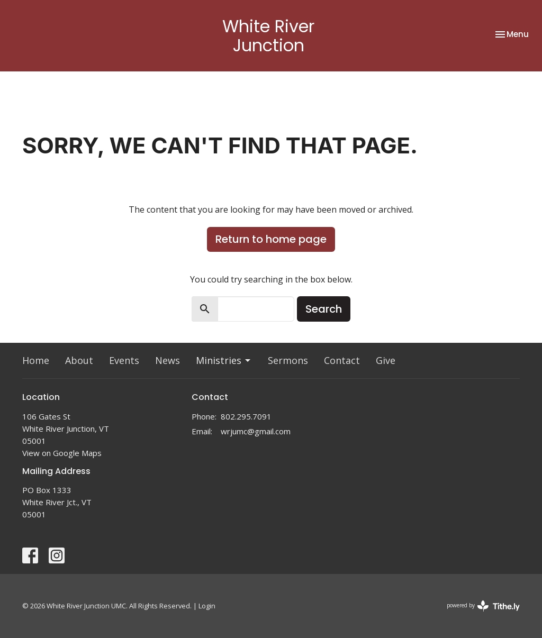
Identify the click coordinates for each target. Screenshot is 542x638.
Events (124, 360)
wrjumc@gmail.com (256, 431)
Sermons (288, 360)
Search (323, 309)
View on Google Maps (62, 453)
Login (206, 605)
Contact (342, 360)
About (79, 360)
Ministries (224, 360)
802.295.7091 (246, 416)
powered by (483, 606)
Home (35, 360)
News (167, 360)
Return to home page (271, 239)
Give (385, 360)
